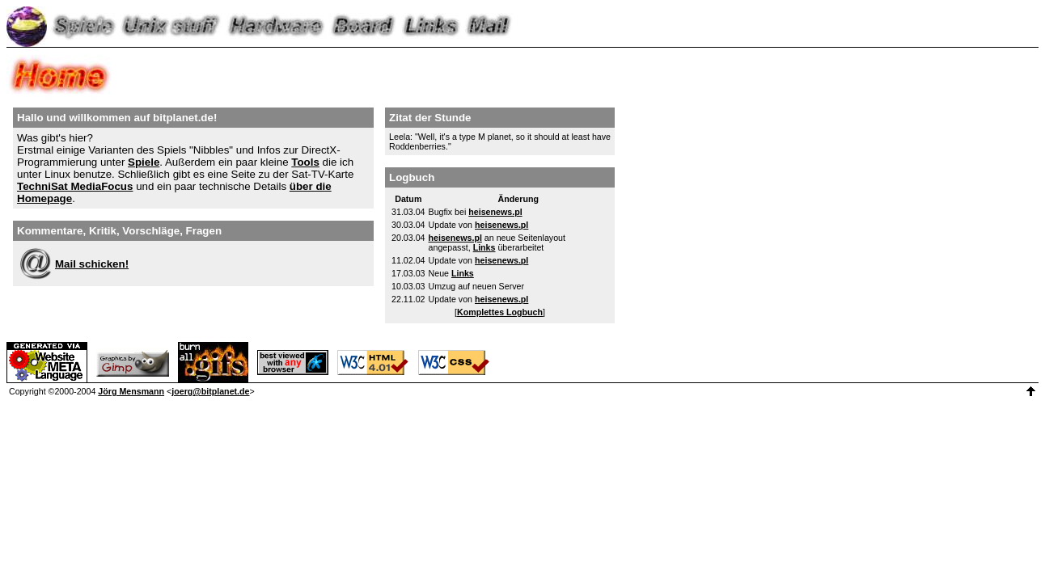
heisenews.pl (495, 212)
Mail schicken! (92, 264)
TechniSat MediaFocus (75, 186)
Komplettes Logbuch (500, 312)
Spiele (143, 162)
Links (484, 247)
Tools (305, 162)
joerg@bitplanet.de (210, 391)
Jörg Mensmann (131, 391)
